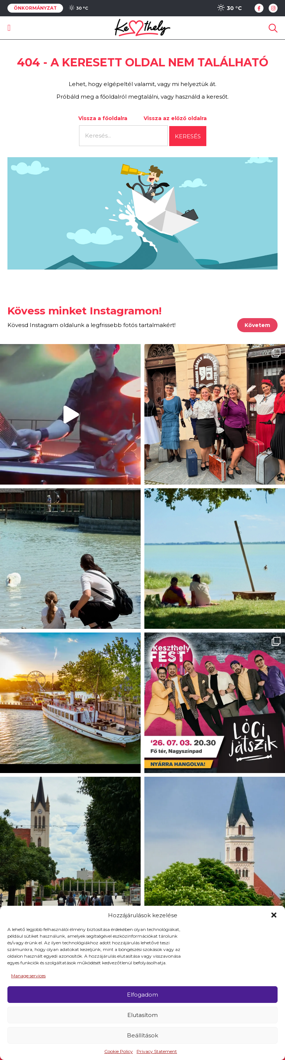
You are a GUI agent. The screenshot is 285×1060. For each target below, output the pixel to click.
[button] (274, 915)
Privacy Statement (157, 1051)
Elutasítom (142, 1014)
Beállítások (142, 1035)
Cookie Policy (118, 1051)
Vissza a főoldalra (102, 118)
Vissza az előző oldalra (175, 118)
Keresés (188, 136)
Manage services (28, 975)
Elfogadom (142, 994)
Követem (257, 325)
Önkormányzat (35, 8)
